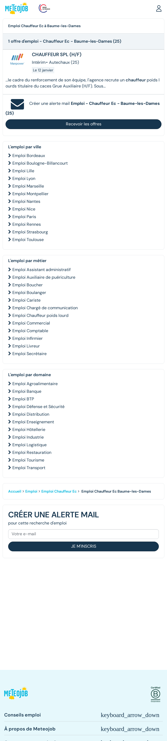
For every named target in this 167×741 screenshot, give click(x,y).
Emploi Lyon (23, 178)
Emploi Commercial (31, 323)
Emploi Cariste (26, 300)
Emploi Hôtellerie (28, 429)
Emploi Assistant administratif (41, 269)
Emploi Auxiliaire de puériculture (43, 277)
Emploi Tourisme (28, 460)
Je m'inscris (83, 546)
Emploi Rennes (26, 224)
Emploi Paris (24, 216)
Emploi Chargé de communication (45, 308)
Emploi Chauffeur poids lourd (40, 315)
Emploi (31, 491)
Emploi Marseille (28, 186)
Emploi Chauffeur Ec (59, 491)
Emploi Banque (26, 391)
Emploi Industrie (28, 437)
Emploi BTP (23, 399)
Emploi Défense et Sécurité (38, 406)
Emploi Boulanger (29, 292)
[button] (159, 8)
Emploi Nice (23, 209)
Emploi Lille (23, 171)
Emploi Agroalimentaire (35, 383)
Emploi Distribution (30, 414)
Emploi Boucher (27, 285)
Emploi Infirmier (27, 338)
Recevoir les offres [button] (83, 124)
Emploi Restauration (31, 452)
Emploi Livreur (26, 346)
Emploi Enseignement (33, 422)
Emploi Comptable (30, 330)
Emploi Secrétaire (29, 353)
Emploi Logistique (29, 445)
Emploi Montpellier (30, 194)
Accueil (14, 491)
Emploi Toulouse (28, 239)
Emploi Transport (28, 467)
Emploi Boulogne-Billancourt (40, 163)
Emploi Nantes (26, 201)
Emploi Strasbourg (30, 232)
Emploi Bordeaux (28, 155)
